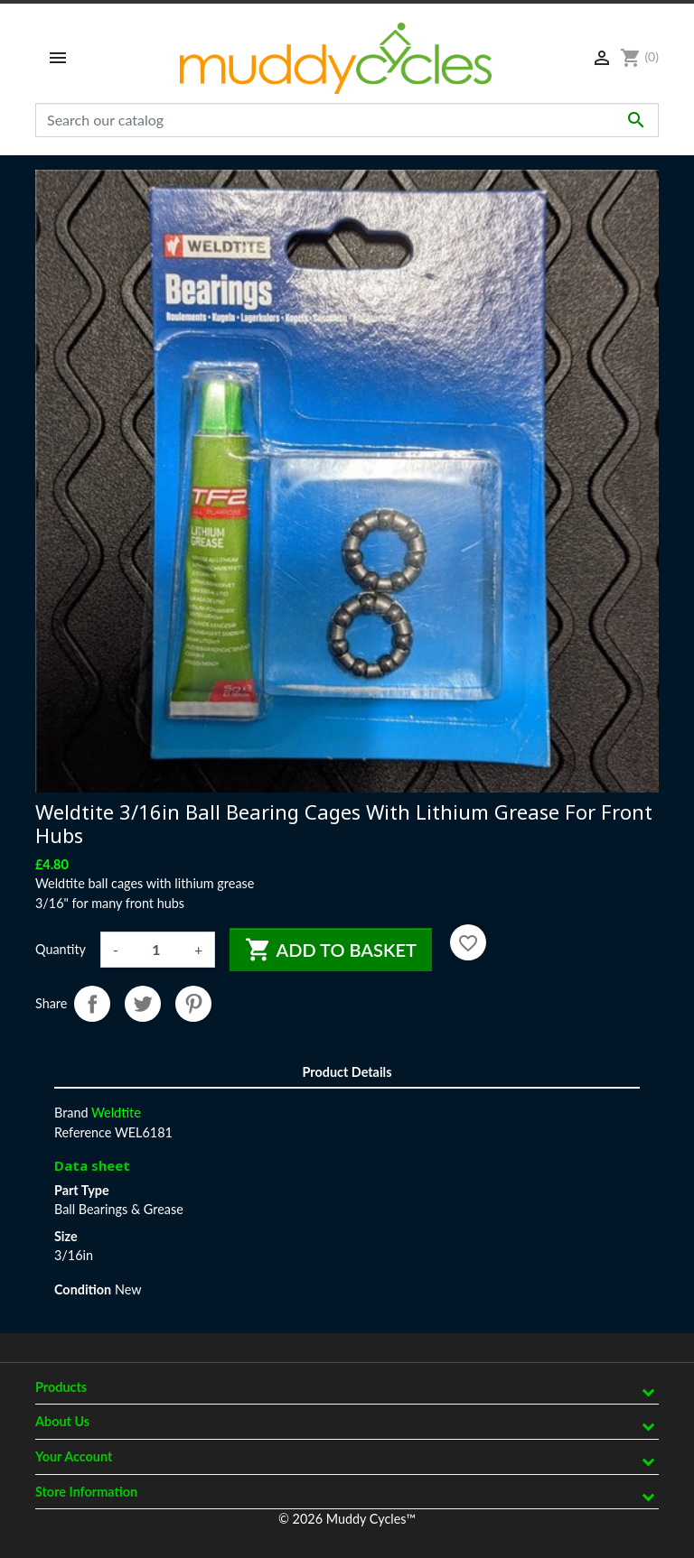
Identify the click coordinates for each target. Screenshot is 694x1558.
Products (61, 1387)
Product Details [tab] (347, 1072)
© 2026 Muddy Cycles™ (347, 1518)
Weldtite (116, 1112)
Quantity (60, 949)
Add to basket (331, 949)
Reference (82, 1132)
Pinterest (193, 1004)
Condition (82, 1289)
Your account (73, 1456)
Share (92, 1004)
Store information (86, 1491)
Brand (71, 1112)
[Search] (347, 120)
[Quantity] (156, 949)
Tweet (143, 1004)
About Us (62, 1421)
